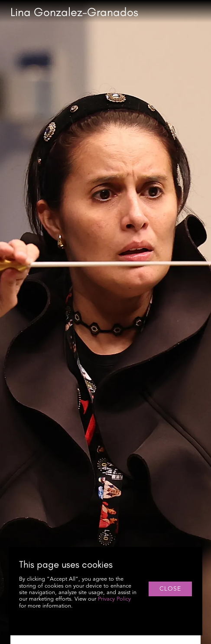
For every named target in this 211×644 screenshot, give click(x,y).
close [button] (170, 589)
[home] (74, 12)
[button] (201, 12)
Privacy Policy (114, 599)
